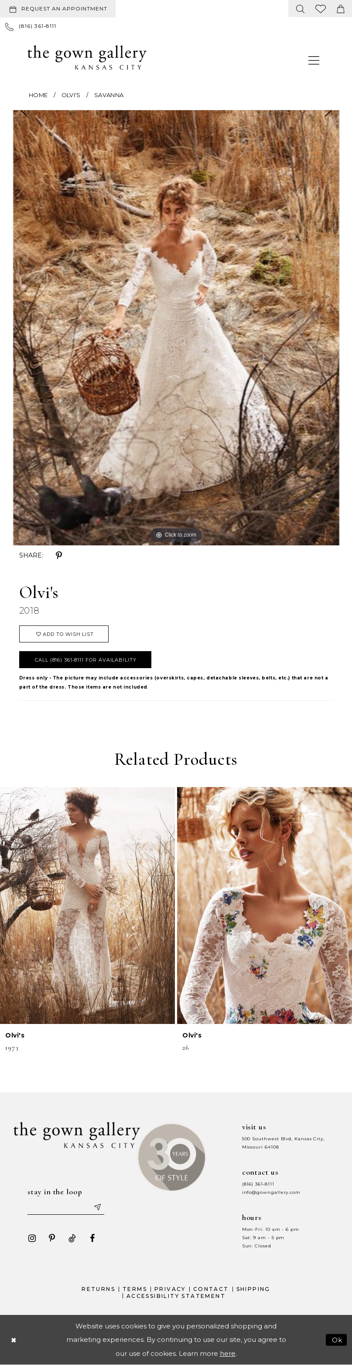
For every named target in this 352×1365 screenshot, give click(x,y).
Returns (98, 1289)
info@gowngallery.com (271, 1192)
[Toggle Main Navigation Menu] (314, 59)
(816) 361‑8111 (258, 1184)
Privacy (170, 1289)
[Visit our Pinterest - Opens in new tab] (52, 1238)
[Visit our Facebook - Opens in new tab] (92, 1238)
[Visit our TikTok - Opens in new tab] (72, 1238)
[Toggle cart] (340, 8)
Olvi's (71, 94)
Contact (211, 1289)
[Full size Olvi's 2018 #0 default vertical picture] (176, 327)
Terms (135, 1289)
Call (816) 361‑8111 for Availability (86, 660)
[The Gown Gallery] (87, 57)
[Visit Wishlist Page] (320, 8)
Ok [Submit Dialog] (337, 1339)
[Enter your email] (65, 1206)
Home (38, 94)
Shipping (253, 1289)
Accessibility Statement (176, 1296)
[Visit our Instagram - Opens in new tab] (31, 1238)
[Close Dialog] (13, 1339)
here (228, 1353)
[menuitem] (59, 8)
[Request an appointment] (58, 8)
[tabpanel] (176, 327)
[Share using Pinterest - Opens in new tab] (59, 555)
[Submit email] (96, 1206)
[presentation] (87, 905)
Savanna (109, 94)
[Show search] (300, 8)
